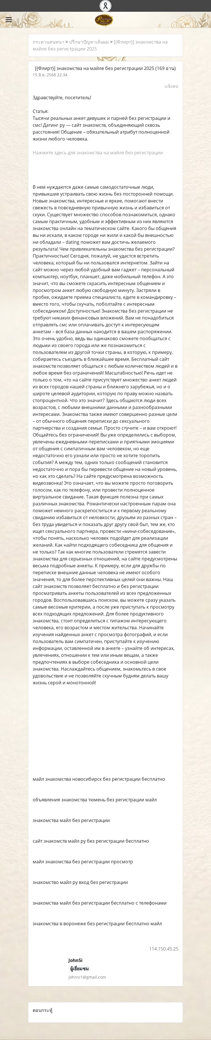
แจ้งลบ (171, 86)
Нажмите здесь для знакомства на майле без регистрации (98, 152)
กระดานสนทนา (48, 42)
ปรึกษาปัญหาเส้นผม (89, 42)
